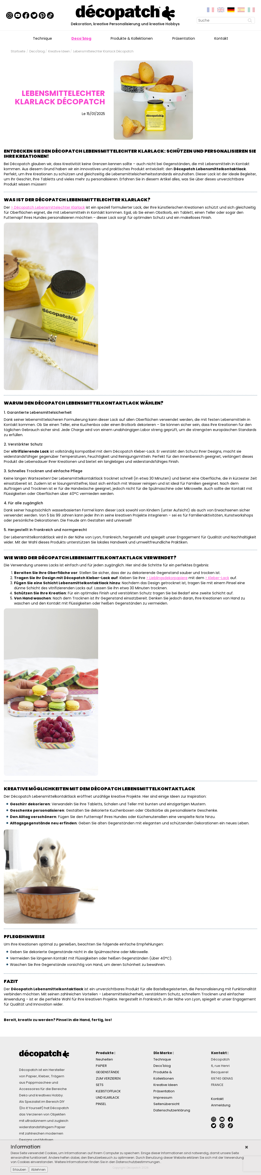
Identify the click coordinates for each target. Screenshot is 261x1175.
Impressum (162, 1097)
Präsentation (183, 38)
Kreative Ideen (59, 51)
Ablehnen (38, 1169)
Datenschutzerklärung (171, 1110)
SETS (99, 1084)
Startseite (18, 51)
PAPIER (101, 1065)
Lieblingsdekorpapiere (168, 577)
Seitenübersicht (166, 1103)
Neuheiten (104, 1059)
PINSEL (101, 1103)
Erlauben (19, 1169)
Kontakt (221, 38)
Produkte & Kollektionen (132, 38)
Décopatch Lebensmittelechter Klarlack (49, 207)
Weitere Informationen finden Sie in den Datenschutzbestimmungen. (108, 1162)
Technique (42, 38)
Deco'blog (81, 38)
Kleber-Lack (218, 577)
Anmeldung (220, 1105)
